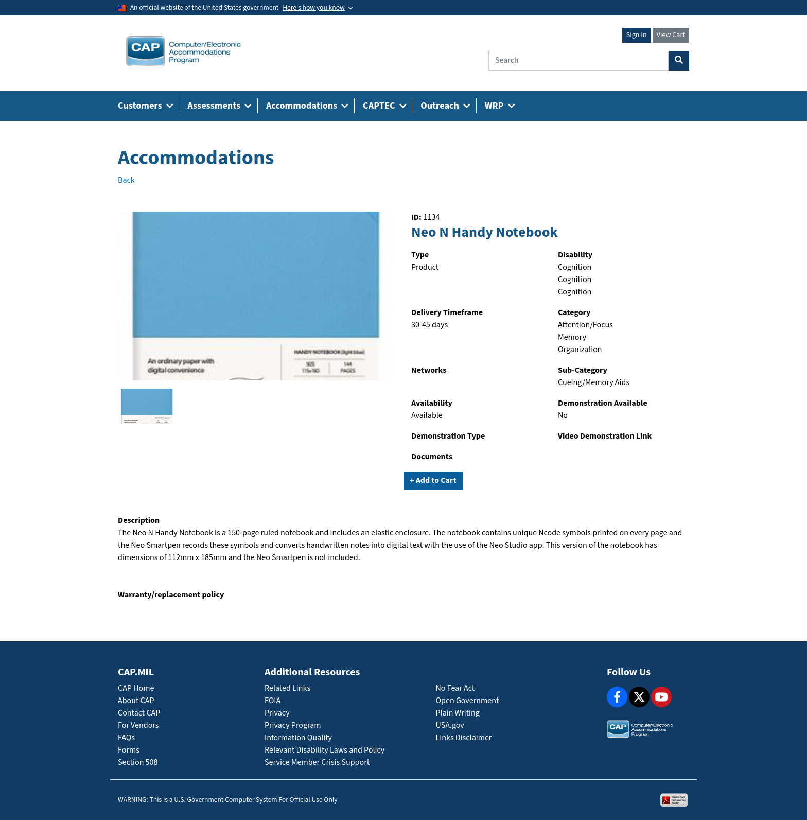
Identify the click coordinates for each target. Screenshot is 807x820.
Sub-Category (582, 370)
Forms (128, 750)
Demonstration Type (448, 436)
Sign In (636, 35)
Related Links (287, 688)
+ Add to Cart (433, 480)
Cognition (574, 267)
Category (574, 312)
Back (126, 180)
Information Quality (298, 737)
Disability (575, 255)
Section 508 (137, 762)
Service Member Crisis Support (317, 762)
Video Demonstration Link (605, 436)
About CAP (136, 700)
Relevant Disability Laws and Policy (324, 750)
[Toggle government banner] (317, 7)
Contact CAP (139, 713)
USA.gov (450, 725)
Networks (428, 370)
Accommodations (196, 158)
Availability (431, 403)
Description (139, 520)
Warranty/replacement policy (171, 594)
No (563, 415)
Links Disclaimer (464, 737)
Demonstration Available (602, 403)
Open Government (467, 700)
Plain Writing (458, 713)
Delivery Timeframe (447, 312)
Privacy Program (293, 725)
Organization (580, 349)
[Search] (578, 61)
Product (424, 267)
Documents (431, 456)
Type (420, 255)
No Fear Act (455, 688)
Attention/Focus (585, 325)
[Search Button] (679, 61)
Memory (572, 337)
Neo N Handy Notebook (484, 232)
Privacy (277, 713)
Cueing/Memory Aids (593, 382)
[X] (639, 697)
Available (427, 415)
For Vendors (138, 725)
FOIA (272, 700)
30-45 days (429, 325)
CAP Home (136, 688)
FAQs (126, 737)
